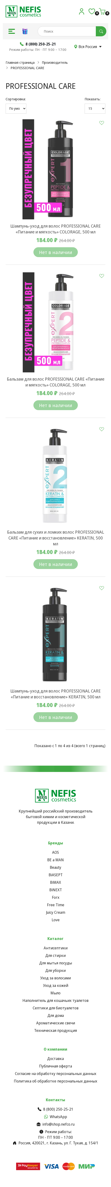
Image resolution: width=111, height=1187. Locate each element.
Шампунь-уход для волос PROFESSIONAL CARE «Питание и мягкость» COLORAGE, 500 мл (55, 229)
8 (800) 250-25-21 (55, 1109)
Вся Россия (88, 46)
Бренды (55, 843)
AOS (55, 852)
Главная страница (20, 62)
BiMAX (55, 882)
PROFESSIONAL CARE (27, 67)
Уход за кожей (55, 985)
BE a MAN (55, 859)
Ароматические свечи (55, 1023)
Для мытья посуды (55, 963)
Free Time (55, 904)
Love (56, 919)
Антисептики (56, 948)
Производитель (55, 62)
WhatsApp (55, 1117)
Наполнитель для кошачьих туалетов (55, 1000)
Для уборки (55, 970)
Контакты (55, 1099)
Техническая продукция (55, 1030)
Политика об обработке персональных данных (55, 1081)
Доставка (55, 1058)
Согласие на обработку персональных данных (55, 1073)
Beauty (55, 867)
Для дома (55, 1015)
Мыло (55, 993)
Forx (55, 897)
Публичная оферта (55, 1066)
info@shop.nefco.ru (56, 1124)
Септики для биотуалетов (56, 1008)
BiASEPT (56, 874)
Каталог (55, 938)
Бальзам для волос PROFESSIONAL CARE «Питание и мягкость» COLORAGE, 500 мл (55, 382)
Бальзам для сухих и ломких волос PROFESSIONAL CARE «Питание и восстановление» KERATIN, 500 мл (55, 538)
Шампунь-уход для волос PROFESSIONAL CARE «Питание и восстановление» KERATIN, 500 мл (55, 694)
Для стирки (55, 955)
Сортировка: (16, 99)
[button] (12, 31)
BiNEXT (55, 889)
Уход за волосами (55, 978)
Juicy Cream (55, 912)
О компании (55, 1049)
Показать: (92, 99)
